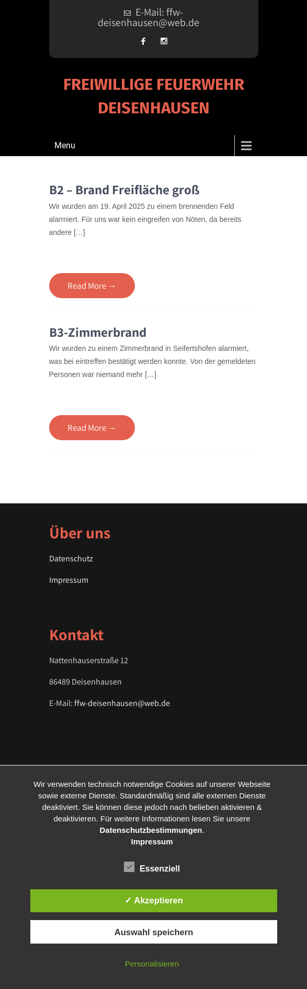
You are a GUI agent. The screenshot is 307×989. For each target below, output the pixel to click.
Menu (64, 145)
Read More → (92, 285)
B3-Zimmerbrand (97, 331)
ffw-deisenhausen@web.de (122, 703)
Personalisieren (152, 963)
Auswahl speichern (154, 932)
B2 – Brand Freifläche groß (124, 189)
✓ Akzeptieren (153, 900)
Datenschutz (71, 558)
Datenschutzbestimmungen (151, 830)
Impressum (68, 579)
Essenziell (152, 867)
